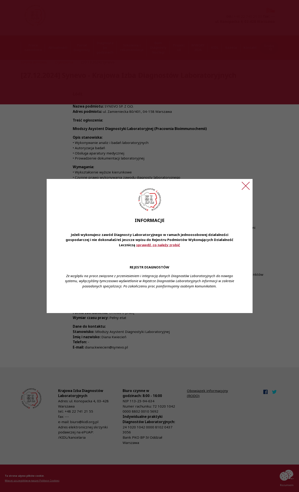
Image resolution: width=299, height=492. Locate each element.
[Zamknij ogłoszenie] (246, 186)
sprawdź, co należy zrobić (158, 245)
